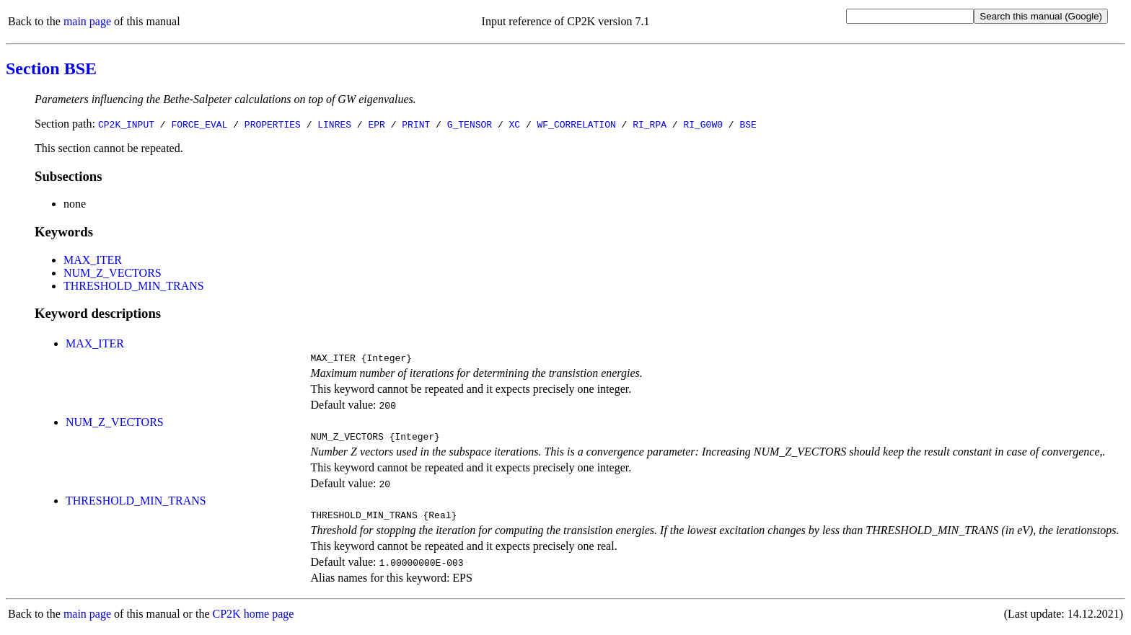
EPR (376, 123)
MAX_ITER (92, 260)
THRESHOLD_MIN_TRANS (133, 286)
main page (87, 21)
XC (515, 123)
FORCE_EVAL (199, 123)
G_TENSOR (469, 123)
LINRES (334, 123)
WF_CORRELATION (576, 123)
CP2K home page (253, 620)
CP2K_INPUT (126, 123)
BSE (747, 123)
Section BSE (51, 68)
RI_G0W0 (703, 123)
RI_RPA (649, 123)
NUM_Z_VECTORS (112, 273)
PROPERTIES (273, 123)
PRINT (416, 123)
